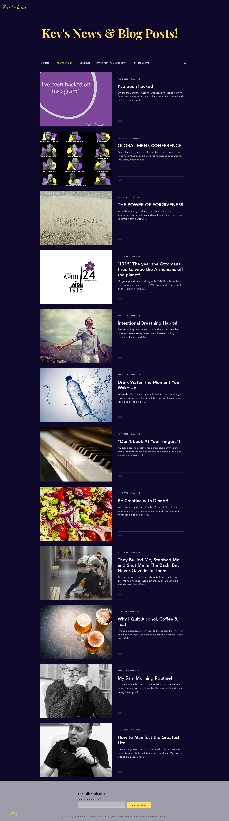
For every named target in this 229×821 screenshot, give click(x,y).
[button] (185, 63)
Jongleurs (85, 62)
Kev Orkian (14, 6)
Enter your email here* (89, 799)
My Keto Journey (141, 62)
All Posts (44, 62)
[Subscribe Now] (139, 805)
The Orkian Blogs (64, 62)
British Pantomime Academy (111, 62)
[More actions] (183, 79)
